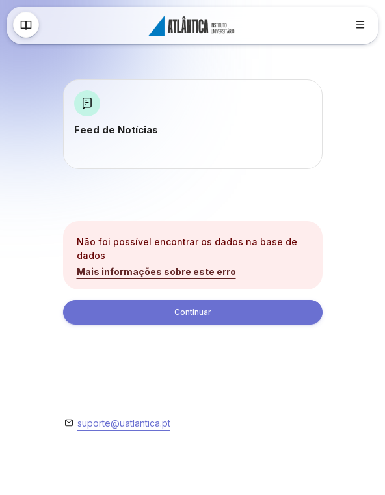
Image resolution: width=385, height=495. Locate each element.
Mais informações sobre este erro (156, 271)
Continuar (192, 312)
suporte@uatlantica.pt (123, 423)
